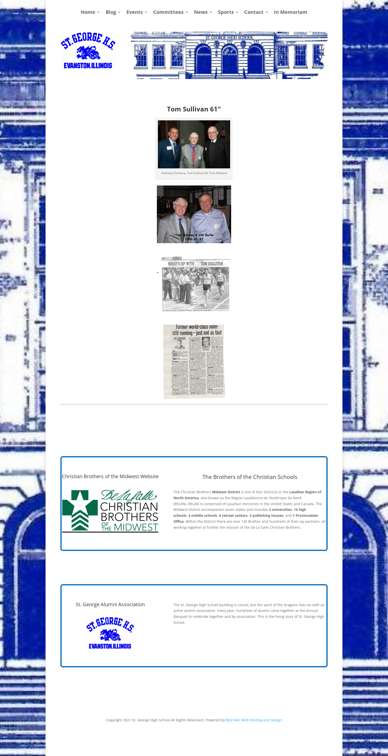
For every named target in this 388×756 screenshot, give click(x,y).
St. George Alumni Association (110, 604)
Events (134, 12)
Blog (111, 12)
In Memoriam (290, 12)
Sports (226, 12)
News (201, 12)
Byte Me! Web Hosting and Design (254, 720)
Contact (254, 12)
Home (88, 12)
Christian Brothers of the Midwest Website (110, 476)
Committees (168, 12)
